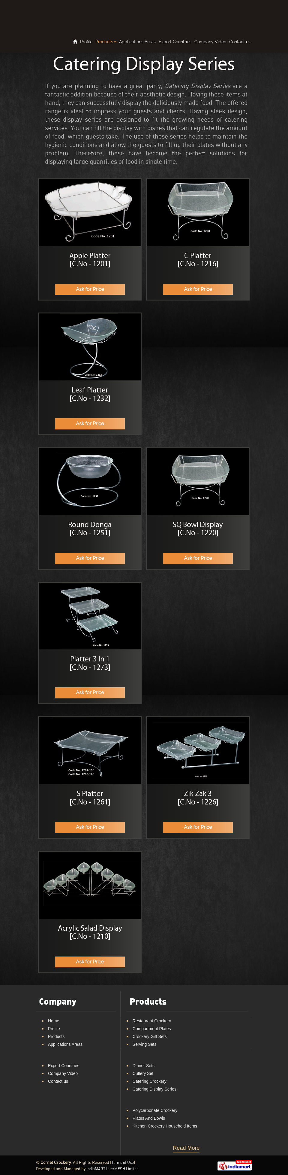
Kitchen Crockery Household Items (165, 1126)
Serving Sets (144, 1044)
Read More (186, 1148)
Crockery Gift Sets (150, 1036)
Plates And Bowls (149, 1118)
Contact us (239, 41)
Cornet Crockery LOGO (63, 12)
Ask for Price (90, 289)
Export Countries (175, 41)
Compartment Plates (152, 1028)
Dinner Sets (143, 1065)
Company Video (210, 41)
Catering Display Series (154, 1089)
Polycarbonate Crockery (155, 1110)
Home (53, 1020)
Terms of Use (122, 1163)
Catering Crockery (149, 1081)
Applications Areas (137, 41)
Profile (86, 41)
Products (105, 41)
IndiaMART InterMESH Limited (112, 1169)
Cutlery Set (143, 1073)
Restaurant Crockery (152, 1020)
